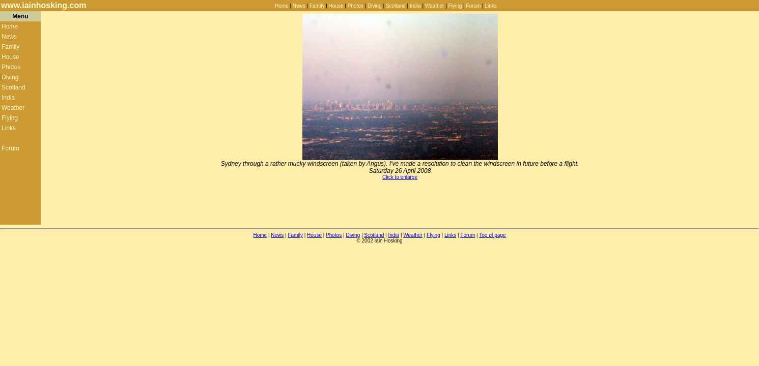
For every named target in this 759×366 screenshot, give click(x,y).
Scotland (396, 6)
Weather (434, 6)
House (336, 6)
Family (317, 6)
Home (282, 6)
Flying (455, 6)
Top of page (492, 235)
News (299, 6)
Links (490, 6)
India (415, 6)
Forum (473, 6)
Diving (375, 6)
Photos (355, 6)
